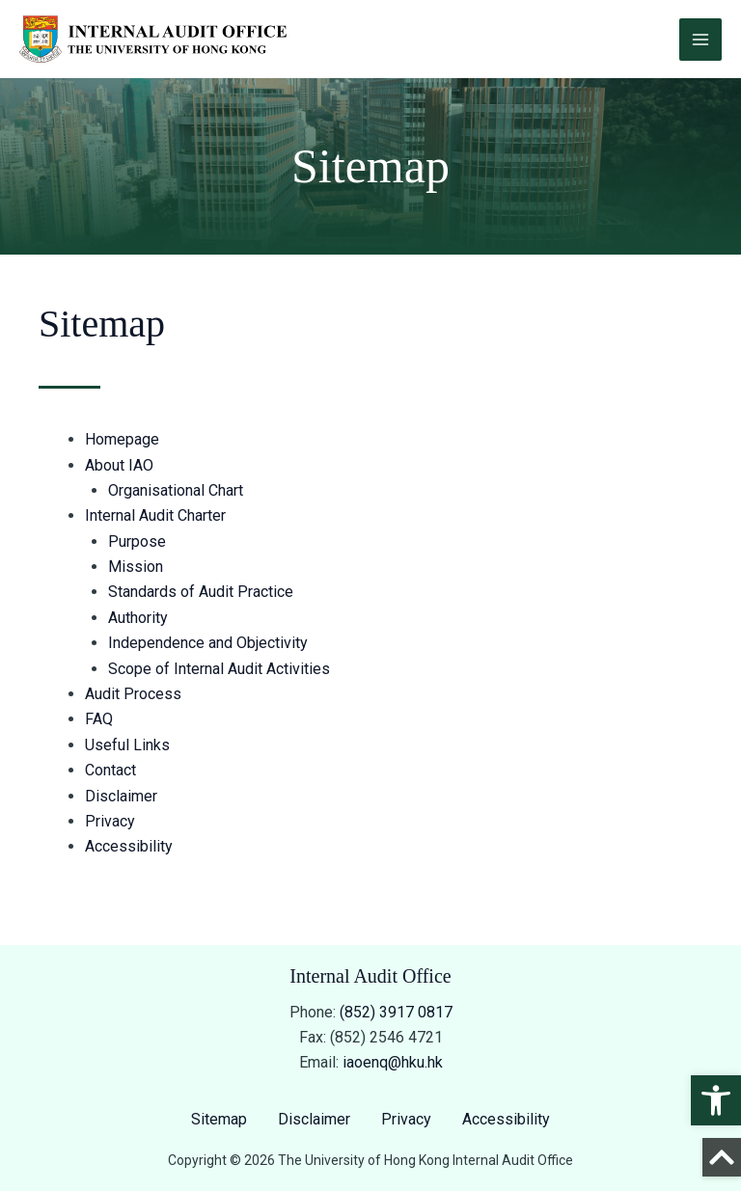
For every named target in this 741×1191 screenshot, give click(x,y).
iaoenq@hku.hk (393, 1062)
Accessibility (129, 846)
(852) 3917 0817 (396, 1012)
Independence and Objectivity (208, 643)
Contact (110, 770)
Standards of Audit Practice (200, 591)
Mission (135, 566)
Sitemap (219, 1119)
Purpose (137, 541)
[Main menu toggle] (700, 39)
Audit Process (133, 694)
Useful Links (127, 745)
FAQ (99, 719)
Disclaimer (121, 796)
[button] (716, 1100)
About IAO (119, 465)
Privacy (110, 821)
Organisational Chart (175, 490)
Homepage (122, 439)
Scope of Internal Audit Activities (219, 669)
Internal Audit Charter (155, 515)
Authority (138, 618)
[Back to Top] (721, 1157)
